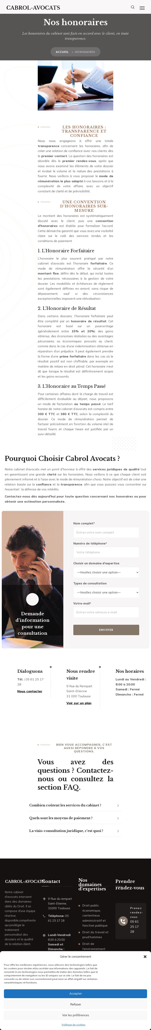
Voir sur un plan (78, 703)
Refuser (75, 1004)
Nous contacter (29, 691)
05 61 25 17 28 (134, 926)
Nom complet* (84, 523)
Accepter (75, 993)
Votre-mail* (82, 603)
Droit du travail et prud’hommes (95, 934)
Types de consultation (90, 583)
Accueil (62, 51)
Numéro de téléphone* (90, 543)
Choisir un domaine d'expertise (96, 563)
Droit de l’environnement (93, 946)
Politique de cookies (73, 1024)
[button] (145, 957)
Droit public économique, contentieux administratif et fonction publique (95, 915)
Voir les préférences (75, 1015)
